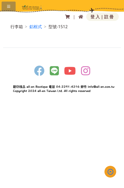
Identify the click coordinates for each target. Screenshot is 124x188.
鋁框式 (35, 27)
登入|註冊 (102, 17)
